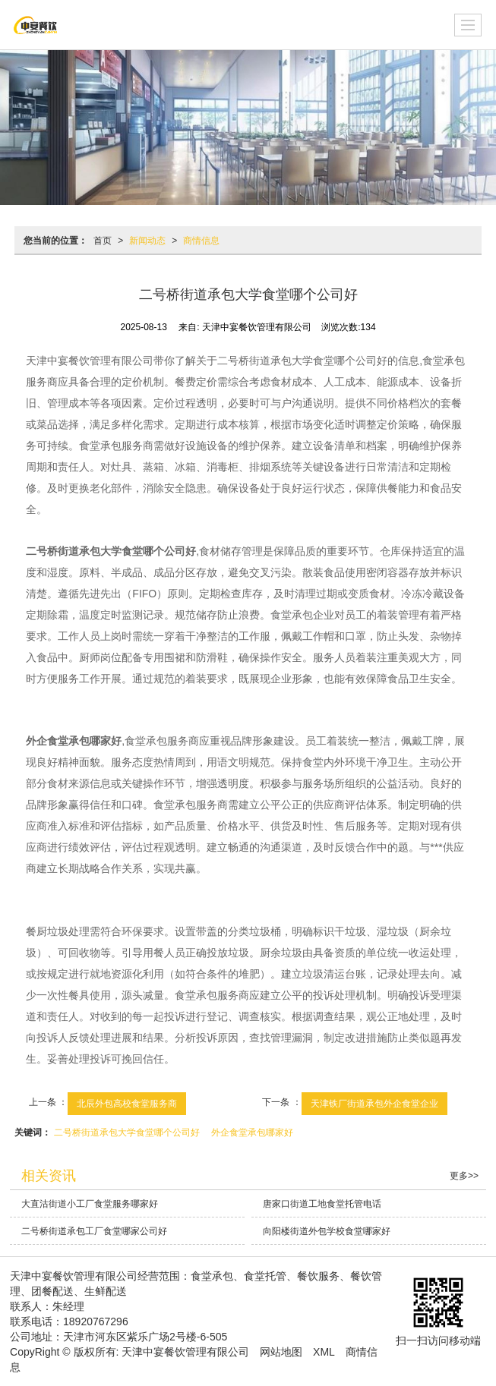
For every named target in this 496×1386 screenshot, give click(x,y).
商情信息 (201, 240)
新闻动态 (147, 240)
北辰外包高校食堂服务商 (127, 1103)
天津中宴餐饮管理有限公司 (185, 1352)
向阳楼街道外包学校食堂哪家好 (326, 1231)
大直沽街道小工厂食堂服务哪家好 (89, 1204)
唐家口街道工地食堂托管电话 (322, 1204)
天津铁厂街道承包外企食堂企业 (374, 1103)
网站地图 (281, 1352)
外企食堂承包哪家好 (252, 1132)
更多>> (464, 1175)
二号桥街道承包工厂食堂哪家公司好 (94, 1231)
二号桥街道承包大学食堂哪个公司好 (127, 1132)
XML (324, 1352)
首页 (102, 240)
